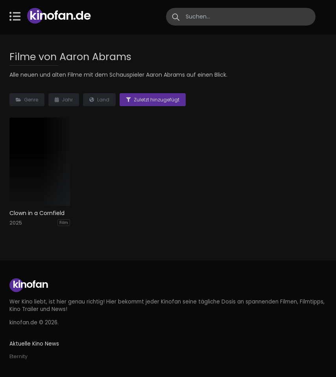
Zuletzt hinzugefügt (152, 99)
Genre (27, 99)
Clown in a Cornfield (37, 213)
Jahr (64, 99)
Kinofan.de (60, 15)
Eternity (18, 356)
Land (99, 99)
